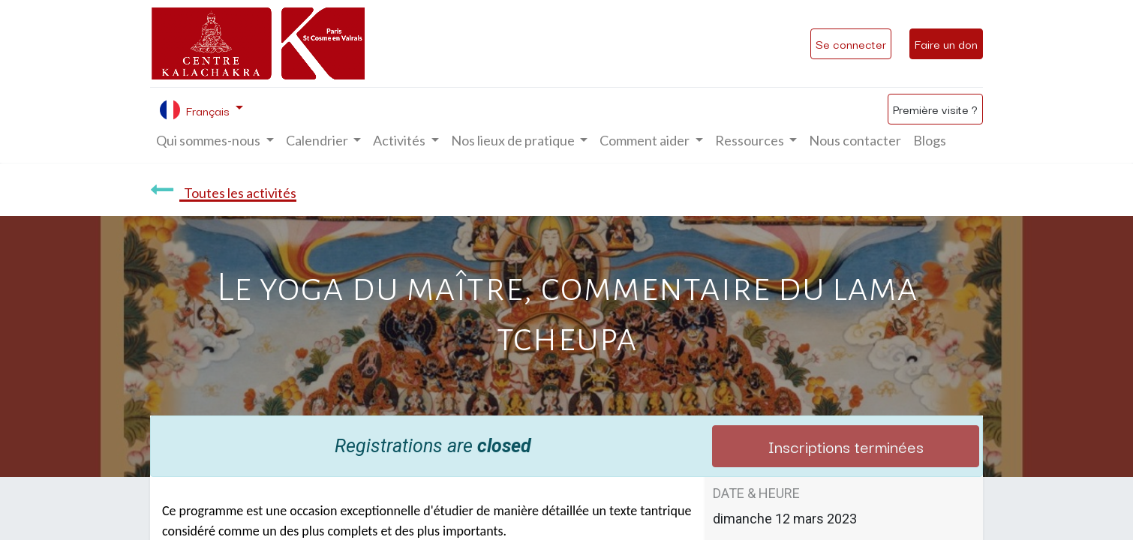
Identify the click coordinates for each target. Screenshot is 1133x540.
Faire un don (946, 43)
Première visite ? (935, 109)
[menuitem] (855, 140)
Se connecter (851, 43)
